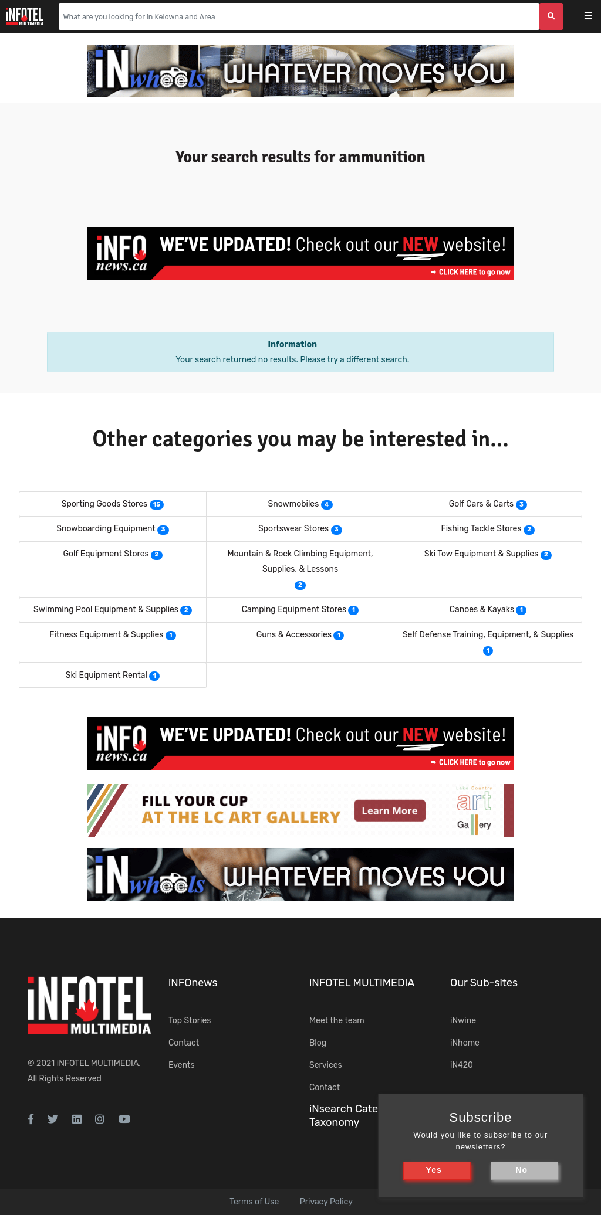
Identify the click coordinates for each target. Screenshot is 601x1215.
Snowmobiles (293, 504)
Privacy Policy (326, 1202)
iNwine (463, 1021)
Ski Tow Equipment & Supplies (481, 554)
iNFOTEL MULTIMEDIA (98, 1063)
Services (325, 1065)
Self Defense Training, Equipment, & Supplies (488, 635)
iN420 (461, 1065)
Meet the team (336, 1021)
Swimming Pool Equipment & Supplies (105, 610)
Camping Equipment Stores (294, 610)
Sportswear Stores (293, 529)
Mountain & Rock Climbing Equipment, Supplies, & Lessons (300, 561)
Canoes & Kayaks (482, 610)
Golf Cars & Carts (481, 504)
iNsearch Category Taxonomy (354, 1115)
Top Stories (189, 1021)
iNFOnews (193, 982)
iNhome (465, 1043)
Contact (183, 1043)
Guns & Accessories (294, 635)
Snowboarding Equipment (106, 529)
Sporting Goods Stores (104, 504)
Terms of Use (254, 1202)
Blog (317, 1043)
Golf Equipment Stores (105, 554)
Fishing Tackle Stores (481, 529)
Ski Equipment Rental (106, 675)
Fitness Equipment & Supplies (106, 635)
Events (181, 1065)
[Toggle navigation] (596, 17)
